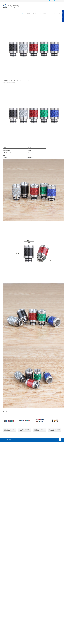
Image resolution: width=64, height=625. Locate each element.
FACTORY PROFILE (46, 13)
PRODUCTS (35, 13)
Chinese (51, 0)
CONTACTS (59, 13)
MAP (59, 0)
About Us (28, 13)
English (56, 0)
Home (23, 13)
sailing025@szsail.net (26, 0)
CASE (40, 13)
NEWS (54, 13)
